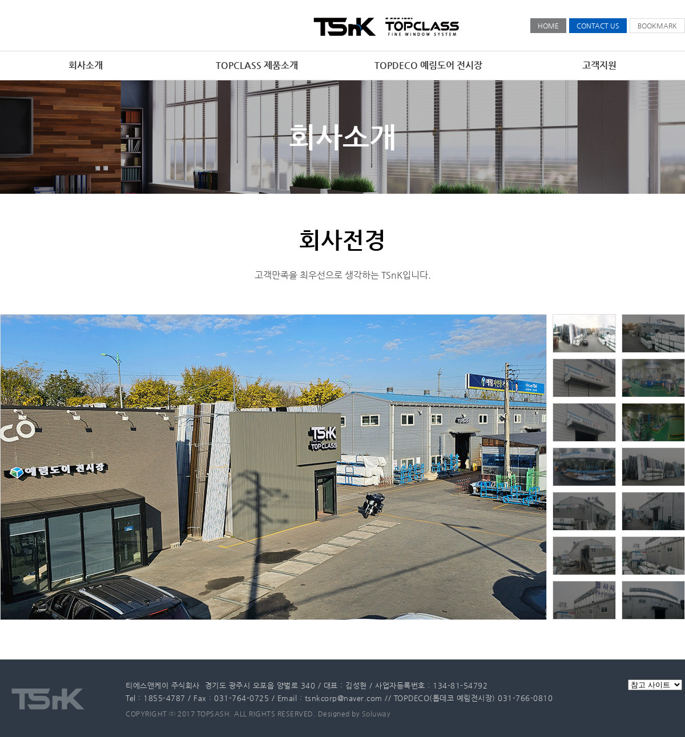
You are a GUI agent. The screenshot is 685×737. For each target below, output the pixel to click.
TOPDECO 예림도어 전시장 (428, 65)
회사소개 (85, 65)
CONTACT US (598, 26)
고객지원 (599, 65)
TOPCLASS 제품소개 (257, 65)
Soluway (376, 714)
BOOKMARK (657, 26)
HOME (548, 26)
